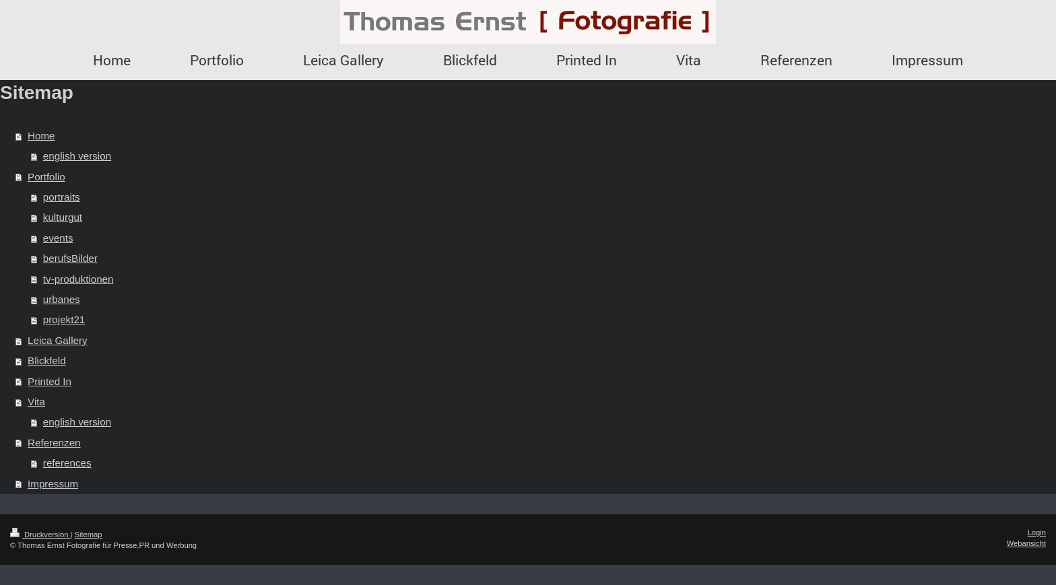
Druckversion (40, 534)
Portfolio (46, 176)
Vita (36, 401)
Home (41, 135)
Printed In (49, 381)
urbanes (61, 299)
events (58, 238)
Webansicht (1026, 543)
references (67, 463)
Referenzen (54, 442)
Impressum (53, 483)
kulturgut (62, 217)
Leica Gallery (58, 340)
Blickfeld (47, 360)
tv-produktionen (78, 279)
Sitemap (88, 534)
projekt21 (64, 319)
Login (1037, 532)
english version (77, 156)
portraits (61, 197)
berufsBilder (70, 258)
